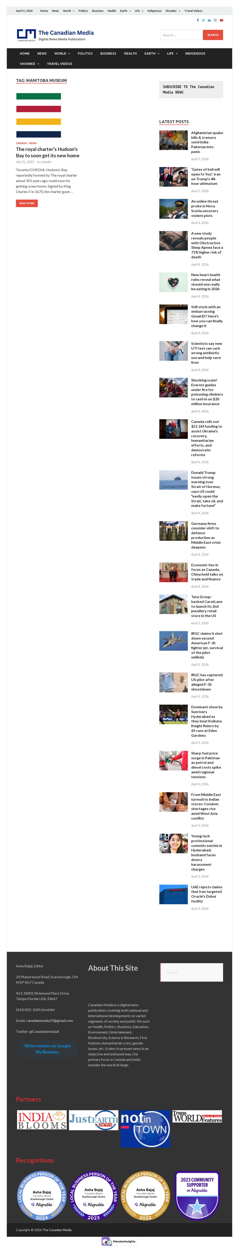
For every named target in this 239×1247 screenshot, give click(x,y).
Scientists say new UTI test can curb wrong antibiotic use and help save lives (206, 352)
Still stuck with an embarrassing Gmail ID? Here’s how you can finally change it (207, 316)
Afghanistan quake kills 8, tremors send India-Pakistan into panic (207, 141)
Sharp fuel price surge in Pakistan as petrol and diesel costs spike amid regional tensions (206, 765)
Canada (21, 143)
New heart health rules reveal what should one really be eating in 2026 (205, 281)
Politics (83, 10)
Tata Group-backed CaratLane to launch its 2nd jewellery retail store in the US (206, 606)
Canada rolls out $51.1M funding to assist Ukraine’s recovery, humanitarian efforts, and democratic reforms (206, 438)
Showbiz (171, 10)
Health (112, 10)
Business (98, 10)
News (55, 10)
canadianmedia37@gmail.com (49, 1020)
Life (137, 10)
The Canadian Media (56, 1230)
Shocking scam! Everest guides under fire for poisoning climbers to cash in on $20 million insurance (207, 392)
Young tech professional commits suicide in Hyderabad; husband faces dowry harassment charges (206, 852)
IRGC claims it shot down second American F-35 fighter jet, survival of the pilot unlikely (207, 645)
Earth (123, 10)
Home (44, 10)
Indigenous (154, 10)
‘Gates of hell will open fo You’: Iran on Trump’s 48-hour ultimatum (206, 176)
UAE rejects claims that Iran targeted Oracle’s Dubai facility (206, 893)
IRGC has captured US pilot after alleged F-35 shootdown (207, 682)
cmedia (46, 162)
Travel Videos (193, 10)
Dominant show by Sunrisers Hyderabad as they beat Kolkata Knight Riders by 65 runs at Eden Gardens (207, 721)
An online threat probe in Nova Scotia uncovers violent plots (204, 208)
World (67, 10)
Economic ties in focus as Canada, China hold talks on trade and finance (207, 571)
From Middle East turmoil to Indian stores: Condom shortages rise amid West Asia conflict (206, 806)
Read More (26, 203)
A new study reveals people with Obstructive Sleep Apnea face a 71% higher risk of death (207, 245)
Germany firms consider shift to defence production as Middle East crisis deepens (206, 535)
